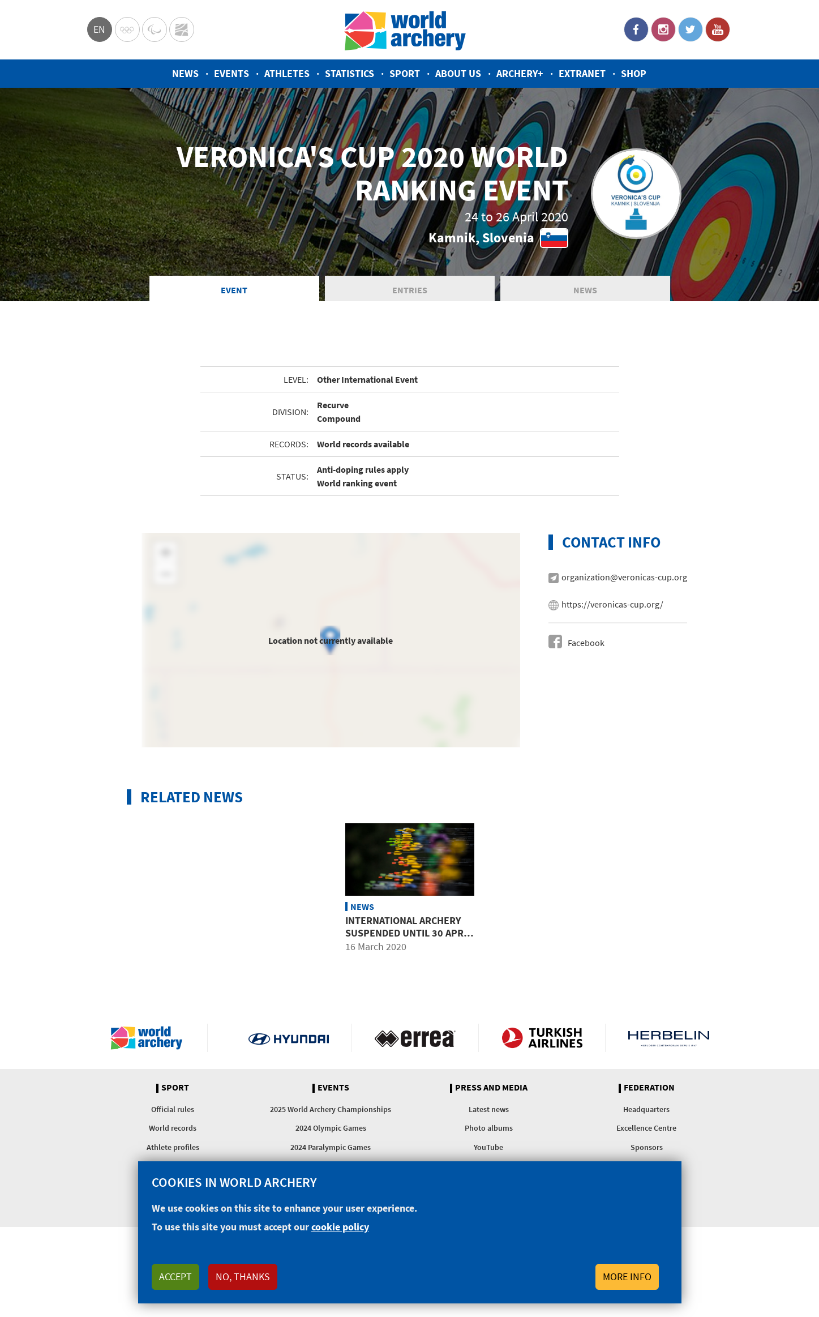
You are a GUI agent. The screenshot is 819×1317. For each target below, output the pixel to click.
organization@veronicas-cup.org (624, 578)
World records (172, 1129)
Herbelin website (668, 1039)
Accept (175, 1276)
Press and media (491, 1089)
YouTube (717, 29)
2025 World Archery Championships (330, 1111)
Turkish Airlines (541, 1039)
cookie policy (340, 1226)
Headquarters (646, 1111)
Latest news (489, 1111)
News (185, 73)
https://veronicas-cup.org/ (612, 606)
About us (458, 73)
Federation (649, 1089)
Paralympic (154, 29)
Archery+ (519, 73)
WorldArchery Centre (181, 29)
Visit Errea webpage (415, 1039)
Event (234, 291)
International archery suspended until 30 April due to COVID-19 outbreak (409, 934)
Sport (404, 73)
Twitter (690, 29)
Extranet (582, 73)
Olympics (127, 29)
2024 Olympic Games (330, 1129)
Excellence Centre (646, 1129)
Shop (633, 73)
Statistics (349, 73)
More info (627, 1276)
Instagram (663, 29)
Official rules (172, 1111)
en (99, 29)
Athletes (287, 73)
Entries (409, 291)
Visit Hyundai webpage (288, 1039)
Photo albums (489, 1129)
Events (231, 73)
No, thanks (243, 1276)
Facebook (636, 29)
